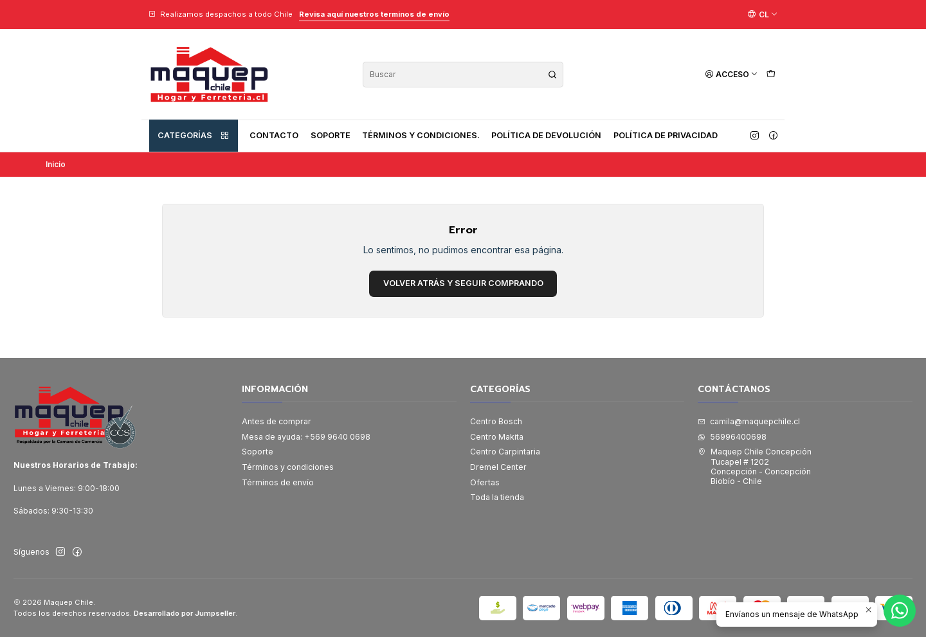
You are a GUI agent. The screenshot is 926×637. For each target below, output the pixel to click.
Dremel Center (498, 467)
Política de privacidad (665, 135)
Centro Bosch (496, 421)
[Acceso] (731, 74)
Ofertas (485, 482)
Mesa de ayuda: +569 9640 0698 (306, 437)
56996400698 (732, 437)
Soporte (330, 135)
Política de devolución (546, 135)
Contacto (274, 135)
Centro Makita (496, 437)
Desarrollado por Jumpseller (184, 613)
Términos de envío (278, 482)
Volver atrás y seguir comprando (463, 283)
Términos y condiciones (288, 467)
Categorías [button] (194, 135)
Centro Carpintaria (505, 451)
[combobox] (463, 74)
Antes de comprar (276, 421)
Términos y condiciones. (421, 135)
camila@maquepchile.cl (749, 421)
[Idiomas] (762, 14)
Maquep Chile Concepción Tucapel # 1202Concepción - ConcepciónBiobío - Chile (755, 466)
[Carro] (770, 74)
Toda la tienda (497, 497)
